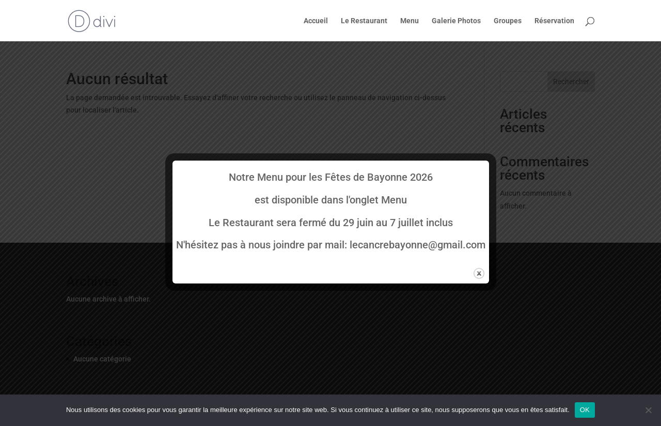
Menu (409, 21)
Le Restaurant (364, 21)
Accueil (316, 21)
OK (585, 410)
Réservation (554, 21)
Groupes (508, 21)
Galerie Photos (456, 21)
